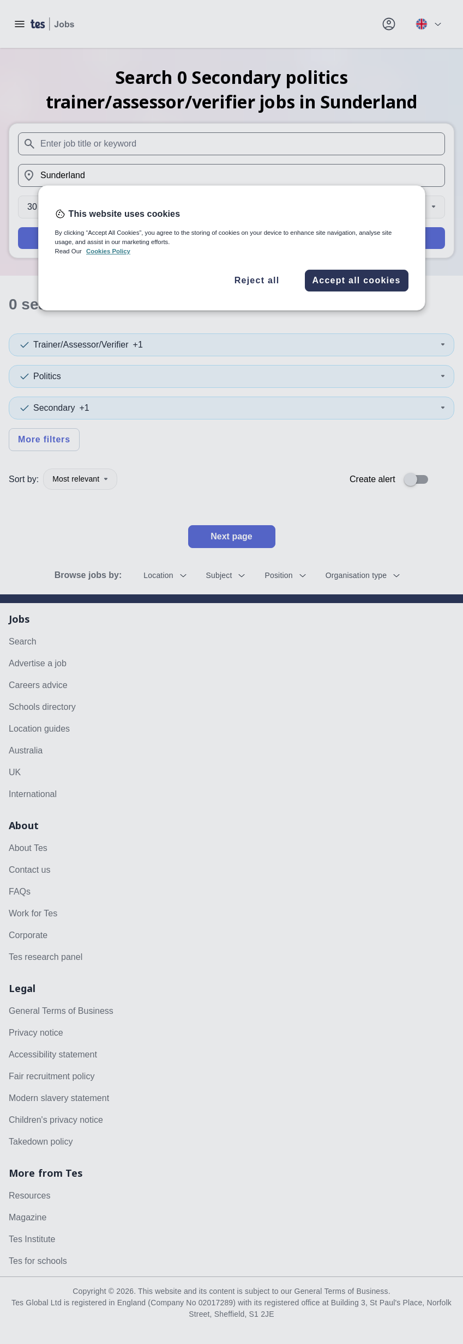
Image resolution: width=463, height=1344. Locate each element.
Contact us (29, 869)
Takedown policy (41, 1141)
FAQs (20, 891)
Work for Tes (33, 913)
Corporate (28, 935)
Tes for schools (38, 1261)
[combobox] (231, 143)
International (33, 794)
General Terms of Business (61, 1010)
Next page (231, 536)
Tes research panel (45, 957)
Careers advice (38, 685)
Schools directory (42, 706)
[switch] (419, 479)
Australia (26, 750)
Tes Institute (32, 1239)
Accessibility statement (53, 1054)
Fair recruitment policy (51, 1076)
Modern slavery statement (59, 1098)
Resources (29, 1195)
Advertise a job (38, 663)
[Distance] (231, 207)
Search (231, 237)
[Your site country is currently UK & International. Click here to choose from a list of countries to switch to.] (428, 24)
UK (15, 772)
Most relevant (80, 479)
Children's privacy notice (56, 1119)
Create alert (372, 479)
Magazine (27, 1217)
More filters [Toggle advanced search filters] (44, 439)
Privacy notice (36, 1032)
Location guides (39, 728)
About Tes (28, 848)
